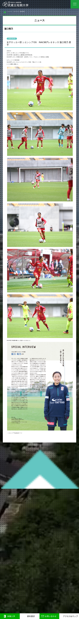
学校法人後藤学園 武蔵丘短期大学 (15, 4)
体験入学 (11, 616)
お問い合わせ (50, 616)
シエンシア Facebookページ (15, 433)
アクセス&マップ (70, 616)
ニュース (9, 11)
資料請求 (31, 616)
